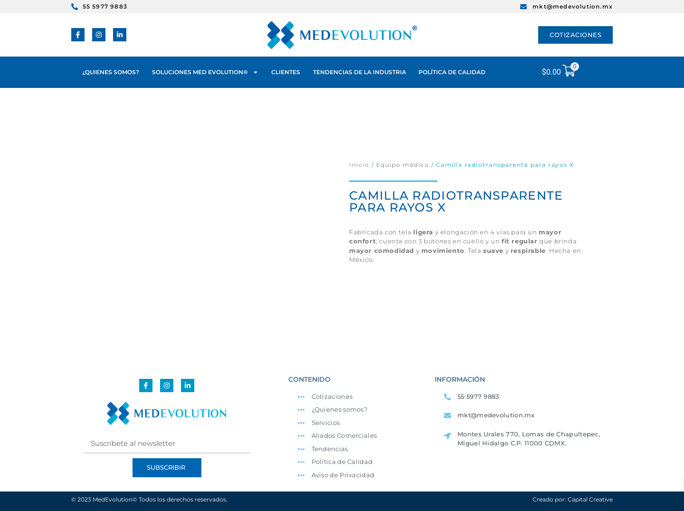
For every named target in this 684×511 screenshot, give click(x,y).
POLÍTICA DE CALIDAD (451, 72)
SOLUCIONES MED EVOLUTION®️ (205, 72)
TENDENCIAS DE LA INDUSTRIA (359, 72)
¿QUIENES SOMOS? (110, 72)
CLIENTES (285, 72)
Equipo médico (402, 164)
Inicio (359, 164)
